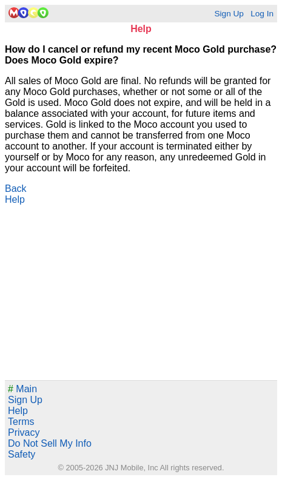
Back (16, 188)
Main (22, 389)
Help (15, 199)
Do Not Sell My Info (50, 443)
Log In (262, 13)
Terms (21, 421)
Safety (21, 454)
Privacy (23, 432)
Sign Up (228, 13)
